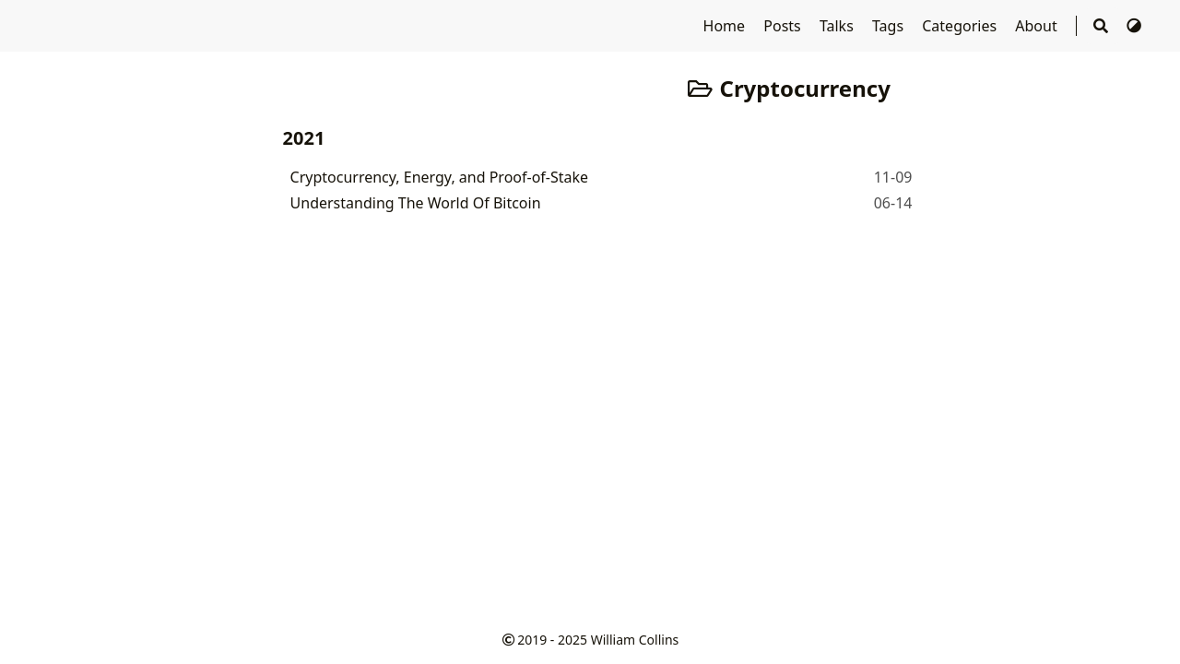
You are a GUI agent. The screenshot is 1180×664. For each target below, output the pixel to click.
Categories (961, 26)
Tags (889, 26)
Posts (784, 26)
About (1038, 26)
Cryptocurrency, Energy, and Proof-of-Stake (439, 177)
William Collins (635, 639)
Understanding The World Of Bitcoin (415, 203)
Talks (838, 26)
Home (726, 26)
